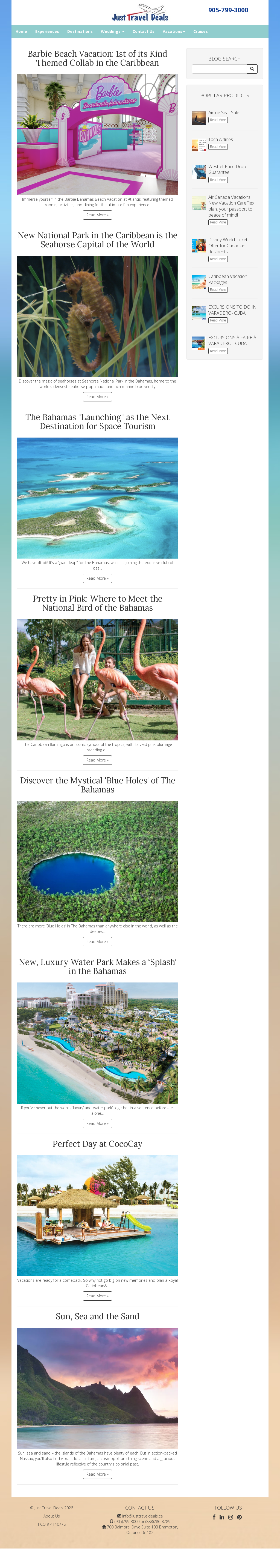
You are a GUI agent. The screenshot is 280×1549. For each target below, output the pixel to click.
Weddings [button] (112, 31)
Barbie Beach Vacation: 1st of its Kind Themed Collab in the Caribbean (97, 58)
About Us (51, 1516)
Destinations (80, 31)
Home (21, 31)
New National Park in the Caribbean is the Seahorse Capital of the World (97, 239)
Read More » (97, 214)
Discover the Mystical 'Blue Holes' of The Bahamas (97, 785)
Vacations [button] (174, 31)
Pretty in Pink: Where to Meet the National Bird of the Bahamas (97, 603)
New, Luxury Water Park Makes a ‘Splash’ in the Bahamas (97, 966)
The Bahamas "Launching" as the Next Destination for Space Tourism (97, 421)
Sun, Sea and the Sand (97, 1316)
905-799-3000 (228, 10)
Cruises (200, 31)
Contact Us (143, 31)
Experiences (47, 31)
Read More (218, 119)
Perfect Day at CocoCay (97, 1144)
